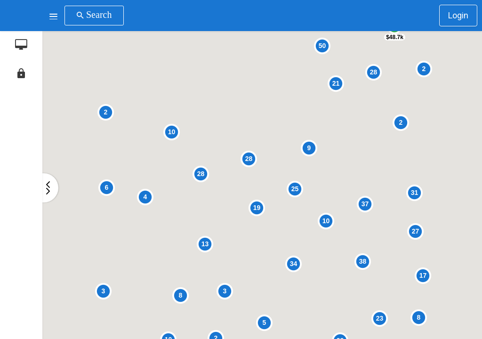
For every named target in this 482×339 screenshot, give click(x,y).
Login (458, 15)
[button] (53, 15)
